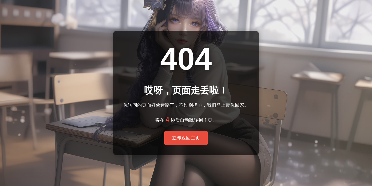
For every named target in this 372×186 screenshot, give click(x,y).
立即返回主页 (186, 138)
